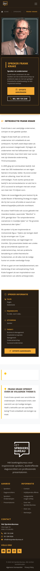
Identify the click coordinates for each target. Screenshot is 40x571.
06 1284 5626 (7, 536)
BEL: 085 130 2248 (18, 98)
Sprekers (17, 12)
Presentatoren (7, 502)
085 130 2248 (7, 533)
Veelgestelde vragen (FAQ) (27, 497)
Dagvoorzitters (8, 492)
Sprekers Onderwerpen (7, 497)
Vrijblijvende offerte (30, 492)
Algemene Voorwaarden (14, 567)
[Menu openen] (36, 4)
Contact (25, 489)
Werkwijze (26, 512)
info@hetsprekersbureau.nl (12, 539)
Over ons (26, 509)
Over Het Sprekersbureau (28, 503)
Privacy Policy (29, 567)
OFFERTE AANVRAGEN (20, 91)
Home (5, 12)
